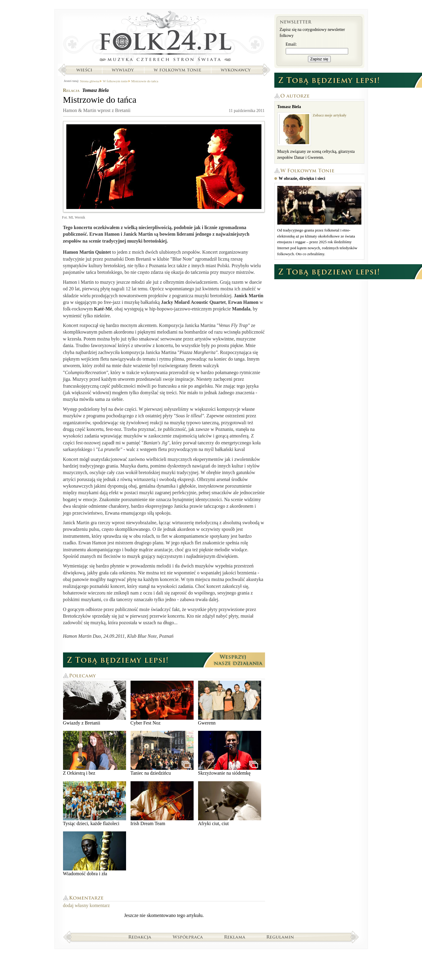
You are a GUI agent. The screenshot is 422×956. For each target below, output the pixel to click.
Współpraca (188, 936)
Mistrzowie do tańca (144, 81)
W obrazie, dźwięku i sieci (302, 178)
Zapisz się (319, 59)
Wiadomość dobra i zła (94, 853)
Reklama (235, 936)
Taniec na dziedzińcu (162, 753)
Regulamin (280, 936)
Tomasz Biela (95, 90)
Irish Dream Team (162, 803)
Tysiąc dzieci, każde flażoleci (94, 803)
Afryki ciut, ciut (229, 803)
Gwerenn (229, 703)
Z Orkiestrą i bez (94, 753)
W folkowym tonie (177, 70)
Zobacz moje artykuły (330, 115)
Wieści (84, 70)
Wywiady (123, 70)
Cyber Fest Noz (162, 703)
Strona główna (164, 37)
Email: (291, 44)
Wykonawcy (236, 70)
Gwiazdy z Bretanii (94, 703)
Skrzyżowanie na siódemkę (229, 753)
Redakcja (140, 936)
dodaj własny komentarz (86, 905)
